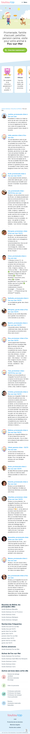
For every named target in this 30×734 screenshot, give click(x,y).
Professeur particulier (14, 691)
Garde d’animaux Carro (9, 666)
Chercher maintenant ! (15, 50)
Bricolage (10, 680)
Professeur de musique (15, 695)
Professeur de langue (14, 693)
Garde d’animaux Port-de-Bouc (11, 656)
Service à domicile (13, 678)
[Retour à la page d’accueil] (8, 2)
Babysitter (11, 705)
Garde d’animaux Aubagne (10, 620)
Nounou (10, 701)
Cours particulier (13, 697)
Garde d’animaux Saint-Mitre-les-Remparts (14, 659)
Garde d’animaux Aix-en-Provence (12, 612)
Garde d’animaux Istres (8, 664)
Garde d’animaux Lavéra (9, 661)
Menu (24, 2)
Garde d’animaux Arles (8, 614)
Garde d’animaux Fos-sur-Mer (10, 649)
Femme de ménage (13, 674)
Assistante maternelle (14, 703)
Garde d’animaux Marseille (10, 609)
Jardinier (10, 676)
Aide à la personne (13, 685)
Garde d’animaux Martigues (10, 617)
